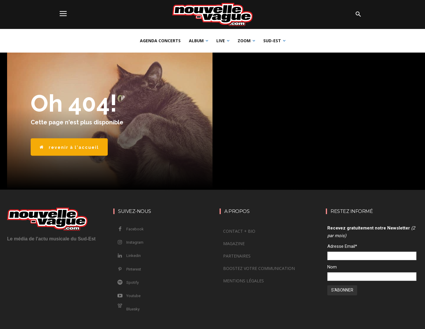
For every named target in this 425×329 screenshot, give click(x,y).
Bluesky (133, 309)
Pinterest (133, 269)
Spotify (132, 282)
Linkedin (133, 255)
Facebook (135, 229)
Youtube (133, 296)
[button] (358, 14)
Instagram (134, 242)
